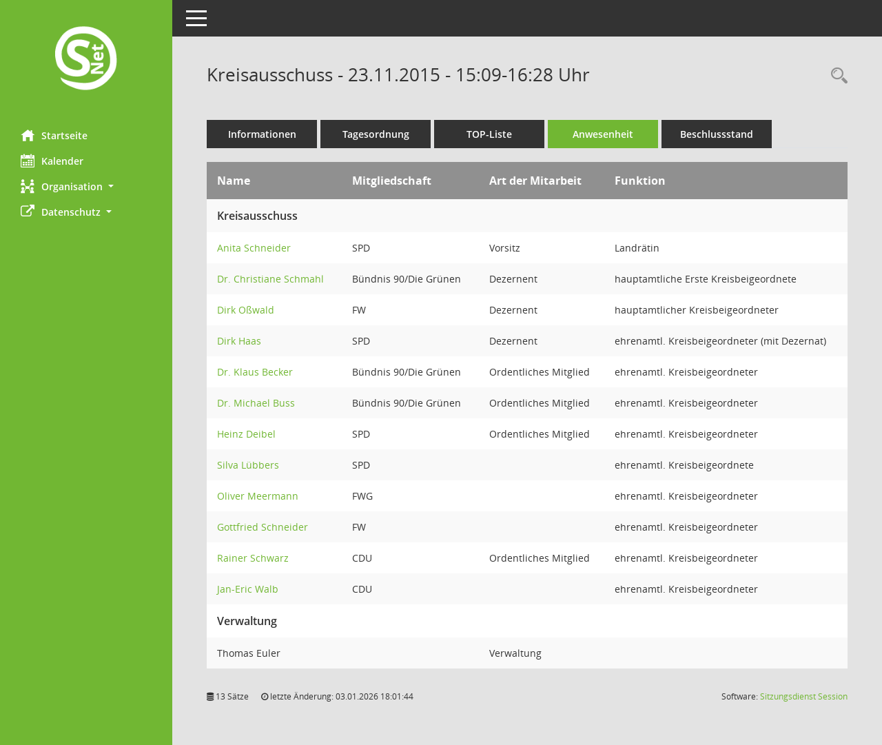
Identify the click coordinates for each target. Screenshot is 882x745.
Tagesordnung (375, 134)
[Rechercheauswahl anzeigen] (836, 76)
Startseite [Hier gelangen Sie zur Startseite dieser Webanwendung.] (54, 135)
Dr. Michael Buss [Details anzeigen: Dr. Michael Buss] (256, 402)
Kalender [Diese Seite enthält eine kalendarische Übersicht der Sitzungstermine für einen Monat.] (52, 160)
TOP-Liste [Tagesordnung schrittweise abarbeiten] (489, 134)
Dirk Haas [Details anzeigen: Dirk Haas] (239, 340)
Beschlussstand (716, 134)
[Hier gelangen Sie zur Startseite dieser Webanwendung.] (86, 59)
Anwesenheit (603, 134)
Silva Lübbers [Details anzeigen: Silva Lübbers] (248, 464)
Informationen (262, 134)
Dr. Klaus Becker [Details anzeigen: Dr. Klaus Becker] (255, 371)
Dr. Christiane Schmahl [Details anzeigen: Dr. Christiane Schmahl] (270, 278)
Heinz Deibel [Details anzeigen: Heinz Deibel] (246, 433)
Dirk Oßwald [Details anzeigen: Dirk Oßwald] (245, 309)
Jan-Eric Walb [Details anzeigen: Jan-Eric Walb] (247, 588)
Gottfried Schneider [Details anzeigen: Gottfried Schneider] (262, 526)
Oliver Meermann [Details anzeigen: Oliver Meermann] (257, 495)
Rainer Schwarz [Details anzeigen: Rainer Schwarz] (253, 557)
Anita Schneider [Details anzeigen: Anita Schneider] (254, 247)
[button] (86, 186)
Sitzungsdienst (804, 696)
